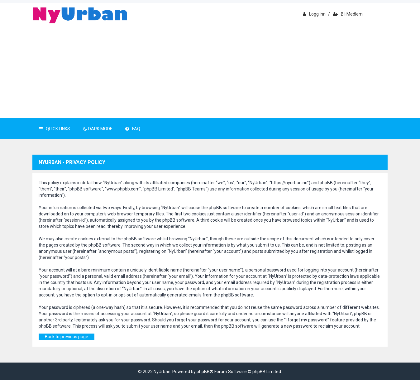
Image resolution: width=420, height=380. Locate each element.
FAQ (132, 128)
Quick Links (54, 128)
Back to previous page (66, 336)
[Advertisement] (210, 71)
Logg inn (314, 14)
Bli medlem (348, 14)
